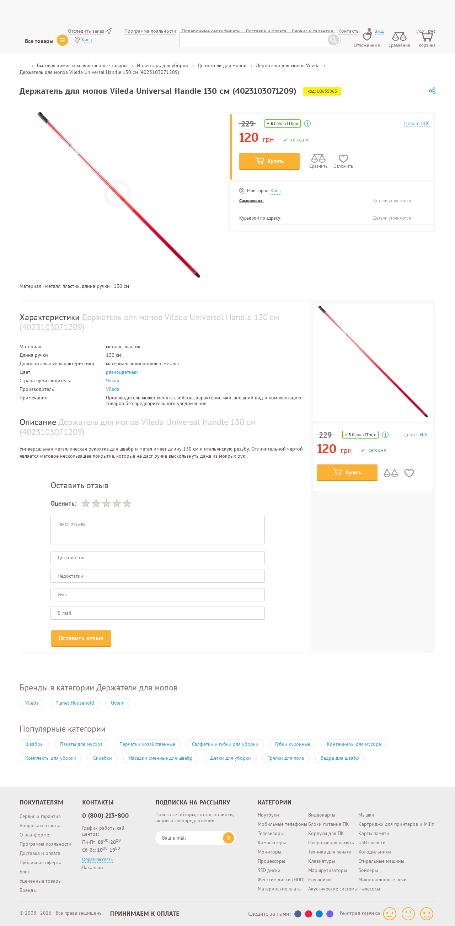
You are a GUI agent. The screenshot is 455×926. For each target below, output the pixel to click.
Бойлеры (368, 870)
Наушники (319, 879)
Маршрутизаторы (327, 870)
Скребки (102, 758)
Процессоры (271, 861)
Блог (25, 871)
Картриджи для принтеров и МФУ (396, 824)
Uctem (117, 703)
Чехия (112, 380)
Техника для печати (330, 852)
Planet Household (74, 703)
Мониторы (269, 852)
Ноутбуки (268, 815)
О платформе (34, 834)
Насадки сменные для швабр (161, 758)
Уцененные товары (40, 881)
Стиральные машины (381, 861)
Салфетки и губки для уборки (225, 744)
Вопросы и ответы (40, 825)
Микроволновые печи (382, 879)
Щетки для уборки (230, 758)
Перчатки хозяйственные (147, 744)
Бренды (28, 890)
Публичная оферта (40, 862)
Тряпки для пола (286, 758)
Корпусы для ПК (326, 833)
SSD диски (269, 870)
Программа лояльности (45, 844)
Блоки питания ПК (328, 824)
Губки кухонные (292, 744)
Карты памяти (373, 833)
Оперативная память (331, 842)
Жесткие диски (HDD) (281, 879)
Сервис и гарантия (40, 816)
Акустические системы (333, 888)
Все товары (39, 40)
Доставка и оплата (40, 853)
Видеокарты (321, 815)
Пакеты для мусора (81, 744)
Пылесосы (369, 888)
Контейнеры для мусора (354, 744)
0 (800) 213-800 (105, 815)
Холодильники (374, 852)
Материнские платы (279, 888)
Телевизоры (271, 833)
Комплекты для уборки (50, 758)
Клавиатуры (321, 861)
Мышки (366, 815)
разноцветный (122, 372)
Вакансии (92, 867)
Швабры (34, 744)
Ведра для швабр (340, 758)
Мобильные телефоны (282, 824)
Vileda (112, 389)
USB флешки (372, 842)
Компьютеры (272, 842)
